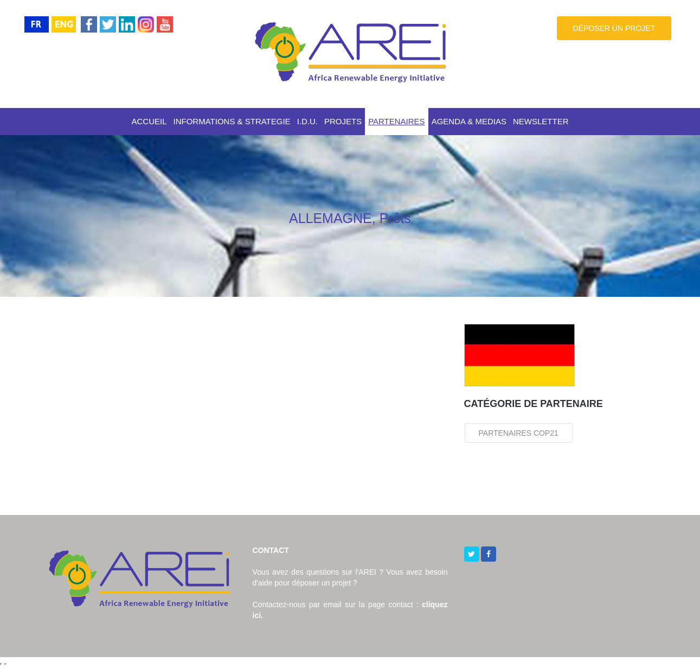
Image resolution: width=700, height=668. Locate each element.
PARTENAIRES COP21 (518, 433)
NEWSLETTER (541, 121)
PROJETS (343, 121)
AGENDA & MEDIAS (469, 121)
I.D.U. (307, 121)
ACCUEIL (148, 121)
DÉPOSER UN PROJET (614, 28)
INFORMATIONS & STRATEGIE (232, 121)
